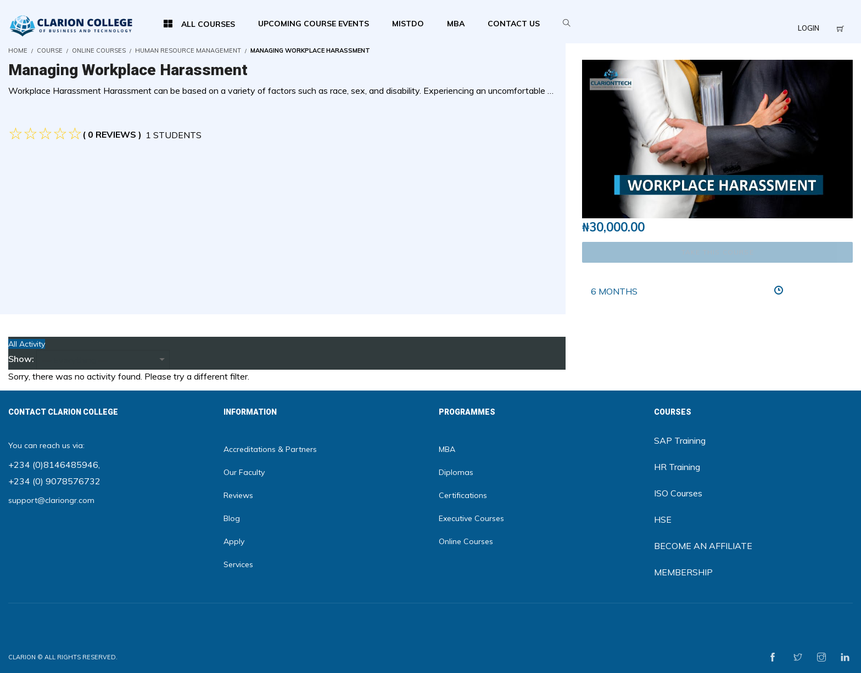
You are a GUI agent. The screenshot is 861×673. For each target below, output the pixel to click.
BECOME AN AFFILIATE (703, 545)
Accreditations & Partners (270, 449)
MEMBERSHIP (683, 572)
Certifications (463, 495)
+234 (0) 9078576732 (54, 481)
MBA (447, 449)
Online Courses (99, 50)
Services (238, 564)
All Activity (26, 344)
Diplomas (456, 472)
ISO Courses (678, 493)
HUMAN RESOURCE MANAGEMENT (188, 50)
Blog (231, 518)
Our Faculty (244, 472)
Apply (233, 541)
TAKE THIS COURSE (717, 252)
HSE (663, 519)
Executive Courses (471, 518)
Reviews (238, 495)
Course (50, 50)
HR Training (677, 466)
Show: (21, 358)
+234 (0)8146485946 (53, 464)
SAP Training (680, 440)
